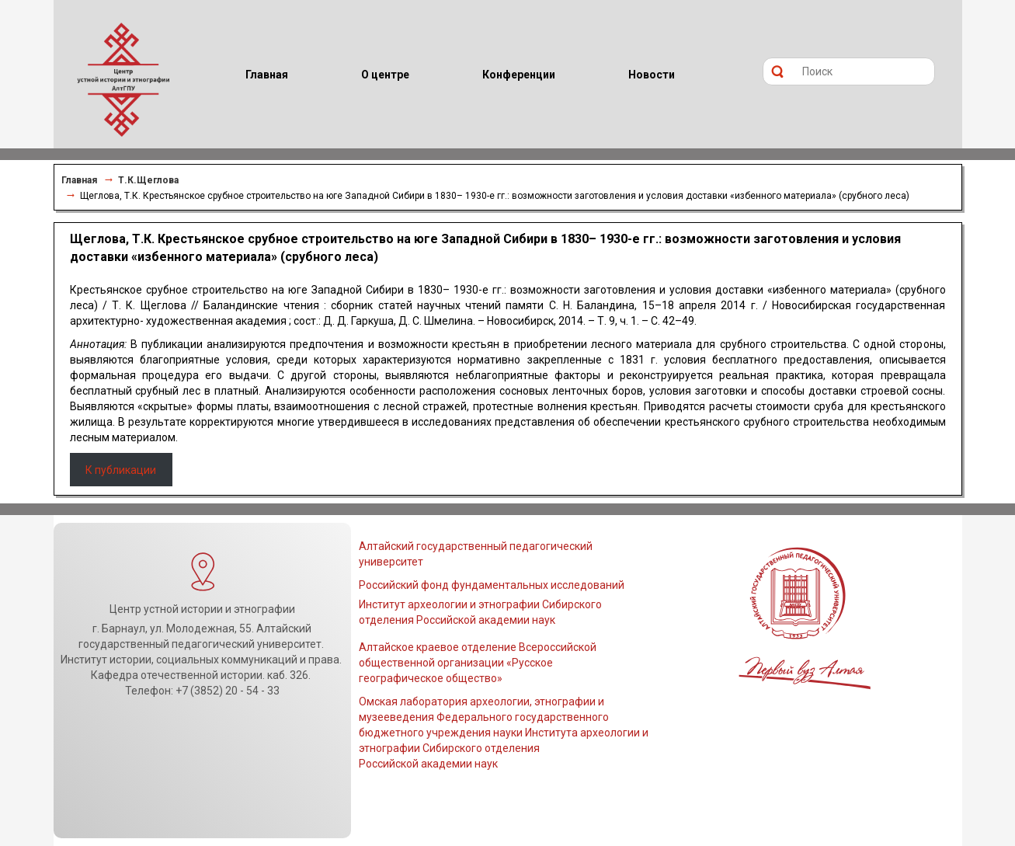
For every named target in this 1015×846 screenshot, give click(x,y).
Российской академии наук (428, 763)
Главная (79, 180)
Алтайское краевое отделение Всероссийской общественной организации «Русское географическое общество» (477, 662)
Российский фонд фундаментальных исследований (491, 585)
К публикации (120, 470)
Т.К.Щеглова (148, 180)
